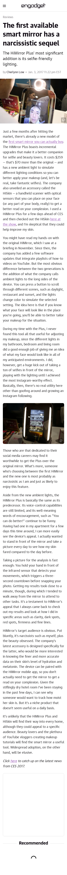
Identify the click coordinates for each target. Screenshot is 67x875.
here (13, 761)
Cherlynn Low (15, 72)
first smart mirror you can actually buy (36, 142)
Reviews (8, 17)
